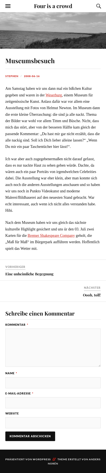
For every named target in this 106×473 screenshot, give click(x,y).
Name (11, 373)
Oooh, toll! (92, 295)
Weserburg (54, 95)
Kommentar (16, 324)
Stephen (11, 76)
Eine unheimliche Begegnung (29, 274)
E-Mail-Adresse (19, 393)
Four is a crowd (53, 5)
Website (12, 413)
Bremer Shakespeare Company (51, 235)
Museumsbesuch (30, 60)
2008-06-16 (32, 76)
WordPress (42, 459)
